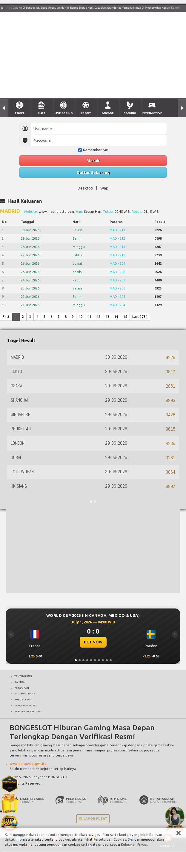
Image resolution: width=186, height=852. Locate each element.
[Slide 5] (91, 660)
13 (107, 316)
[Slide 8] (103, 660)
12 (98, 316)
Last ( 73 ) (139, 316)
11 (89, 316)
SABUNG (130, 113)
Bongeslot (18, 745)
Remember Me (93, 150)
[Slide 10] (111, 660)
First (6, 316)
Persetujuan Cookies (109, 839)
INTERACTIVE (152, 113)
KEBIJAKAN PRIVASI (26, 705)
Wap (104, 188)
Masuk (93, 160)
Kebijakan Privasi (134, 844)
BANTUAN (20, 682)
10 (80, 316)
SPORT (85, 113)
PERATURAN (21, 688)
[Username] (99, 128)
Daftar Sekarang (93, 172)
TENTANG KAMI (23, 676)
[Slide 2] (80, 660)
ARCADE (108, 113)
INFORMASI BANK (24, 693)
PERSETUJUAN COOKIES (27, 711)
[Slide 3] (83, 660)
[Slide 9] (107, 660)
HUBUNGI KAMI (23, 699)
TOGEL (19, 113)
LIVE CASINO (64, 113)
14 (116, 316)
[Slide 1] (76, 660)
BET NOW (93, 642)
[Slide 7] (99, 660)
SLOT (41, 113)
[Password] (99, 140)
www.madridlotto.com (56, 211)
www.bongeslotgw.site (28, 763)
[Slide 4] (87, 660)
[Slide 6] (95, 660)
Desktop (85, 188)
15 (125, 316)
